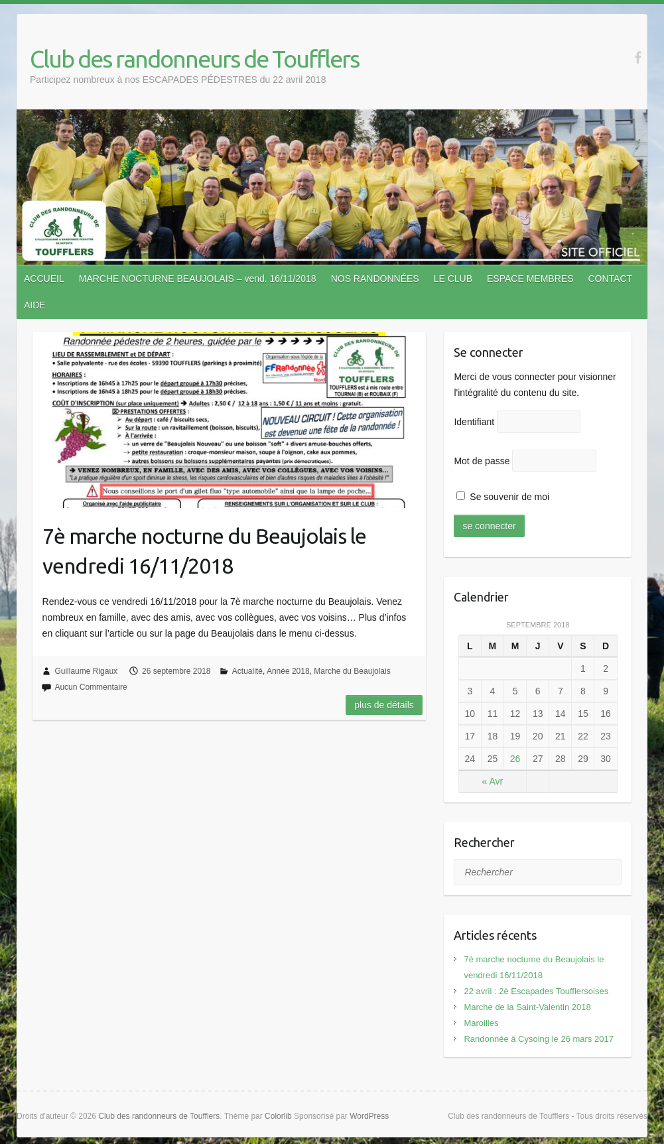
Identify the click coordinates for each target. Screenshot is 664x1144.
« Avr (492, 781)
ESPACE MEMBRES (530, 278)
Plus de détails (384, 705)
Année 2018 (288, 671)
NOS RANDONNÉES (375, 278)
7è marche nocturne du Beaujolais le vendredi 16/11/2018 (204, 551)
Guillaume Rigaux (85, 671)
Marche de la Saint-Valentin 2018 (527, 1007)
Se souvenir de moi (502, 496)
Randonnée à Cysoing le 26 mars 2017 (538, 1039)
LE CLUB (453, 278)
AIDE (35, 305)
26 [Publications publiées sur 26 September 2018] (515, 758)
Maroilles (481, 1023)
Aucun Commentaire (90, 687)
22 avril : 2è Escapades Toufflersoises (536, 991)
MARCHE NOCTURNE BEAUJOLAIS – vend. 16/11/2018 (197, 278)
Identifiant (474, 421)
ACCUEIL (44, 278)
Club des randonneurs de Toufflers (194, 58)
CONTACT (610, 278)
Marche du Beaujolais (352, 671)
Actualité (247, 671)
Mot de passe (481, 461)
